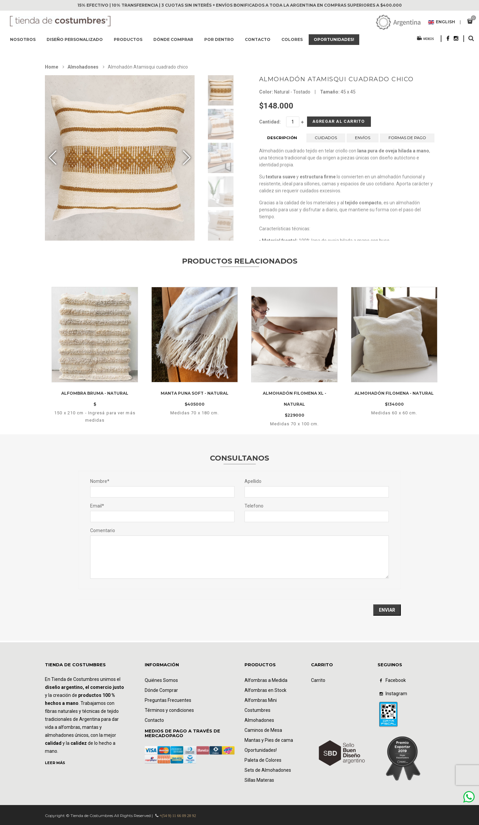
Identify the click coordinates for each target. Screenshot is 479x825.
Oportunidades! (334, 39)
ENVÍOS (362, 140)
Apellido (252, 481)
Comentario (102, 530)
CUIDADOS (326, 140)
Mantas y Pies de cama (268, 740)
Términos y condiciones (169, 710)
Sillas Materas (259, 780)
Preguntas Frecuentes (168, 700)
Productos (128, 39)
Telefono (253, 506)
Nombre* (99, 481)
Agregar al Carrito (328, 123)
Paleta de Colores (262, 760)
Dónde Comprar (161, 690)
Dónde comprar (173, 39)
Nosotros (23, 39)
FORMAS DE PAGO (407, 140)
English (441, 22)
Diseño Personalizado (75, 39)
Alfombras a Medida (265, 680)
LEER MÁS (55, 762)
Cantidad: (270, 121)
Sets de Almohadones (267, 770)
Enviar (387, 610)
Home (51, 67)
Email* (97, 506)
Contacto (257, 39)
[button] (186, 157)
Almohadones (83, 67)
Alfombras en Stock (265, 690)
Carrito (318, 680)
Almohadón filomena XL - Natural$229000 (294, 404)
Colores (292, 39)
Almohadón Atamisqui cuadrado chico (336, 79)
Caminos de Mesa (263, 730)
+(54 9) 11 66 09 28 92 (177, 816)
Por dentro (219, 39)
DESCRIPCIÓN (282, 140)
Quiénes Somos (161, 680)
